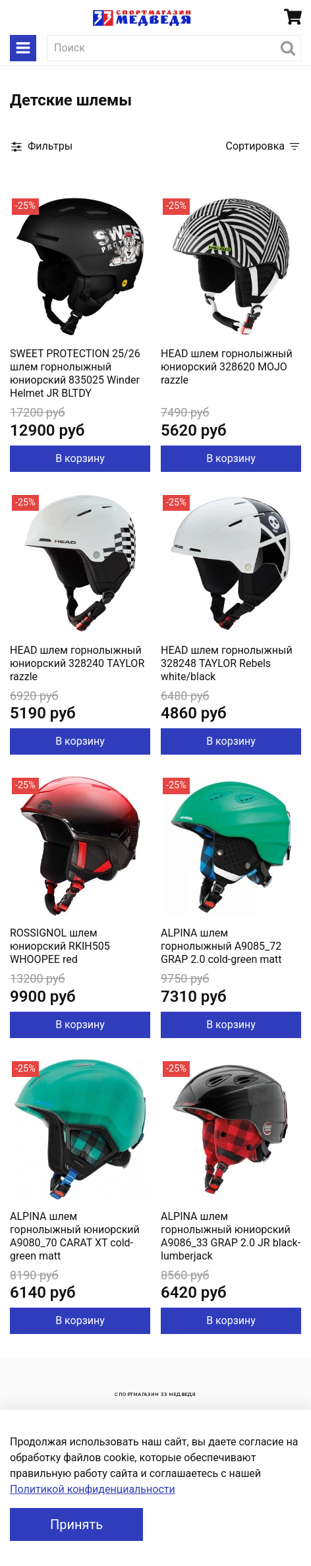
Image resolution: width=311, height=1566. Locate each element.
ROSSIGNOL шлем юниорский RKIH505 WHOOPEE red (60, 946)
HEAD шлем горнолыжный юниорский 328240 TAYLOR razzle (77, 663)
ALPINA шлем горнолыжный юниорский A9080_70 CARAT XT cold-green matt (75, 1236)
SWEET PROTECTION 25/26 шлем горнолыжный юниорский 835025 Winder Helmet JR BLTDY (75, 373)
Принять (76, 1524)
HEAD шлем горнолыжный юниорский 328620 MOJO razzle (227, 366)
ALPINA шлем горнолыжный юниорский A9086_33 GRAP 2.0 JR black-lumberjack (230, 1236)
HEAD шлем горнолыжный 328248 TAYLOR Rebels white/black (227, 663)
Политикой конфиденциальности (92, 1489)
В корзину (80, 458)
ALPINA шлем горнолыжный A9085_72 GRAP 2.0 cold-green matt (221, 946)
